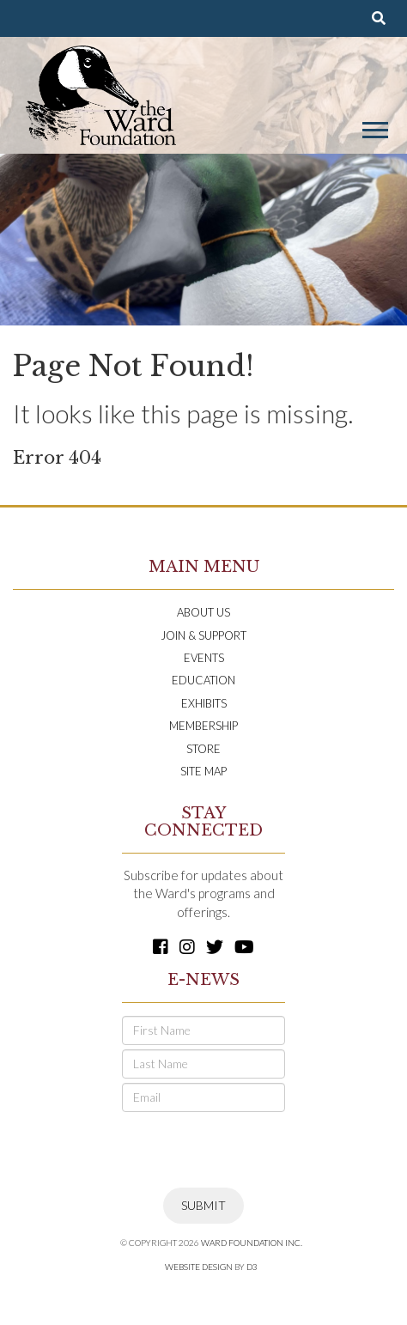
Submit (203, 1205)
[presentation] (252, 1149)
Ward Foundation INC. (251, 1242)
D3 (252, 1266)
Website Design (199, 1266)
